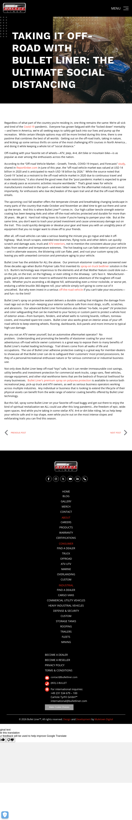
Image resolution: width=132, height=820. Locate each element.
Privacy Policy (54, 665)
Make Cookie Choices (59, 707)
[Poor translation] (10, 740)
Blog (66, 496)
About (66, 517)
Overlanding (66, 574)
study (121, 163)
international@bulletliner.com (69, 701)
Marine (66, 569)
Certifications (66, 538)
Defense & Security (66, 610)
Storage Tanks (66, 621)
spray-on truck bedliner (95, 266)
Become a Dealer (56, 654)
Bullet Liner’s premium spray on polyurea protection (59, 380)
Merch (66, 506)
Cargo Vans (66, 595)
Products (66, 527)
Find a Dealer (66, 548)
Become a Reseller (57, 660)
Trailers (66, 631)
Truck (66, 553)
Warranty (66, 532)
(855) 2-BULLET (56, 684)
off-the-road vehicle (71, 289)
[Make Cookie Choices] (5, 815)
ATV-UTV (66, 564)
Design (67, 719)
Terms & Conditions (58, 670)
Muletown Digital (104, 719)
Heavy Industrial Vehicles (66, 605)
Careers (66, 522)
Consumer (66, 543)
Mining (66, 642)
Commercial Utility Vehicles (66, 600)
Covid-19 (29, 126)
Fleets (66, 637)
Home (66, 491)
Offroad (66, 558)
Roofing (66, 626)
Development (83, 719)
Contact (66, 511)
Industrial (66, 585)
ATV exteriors (57, 243)
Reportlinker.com (26, 167)
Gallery (66, 501)
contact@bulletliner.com (61, 678)
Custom (66, 579)
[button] (120, 8)
